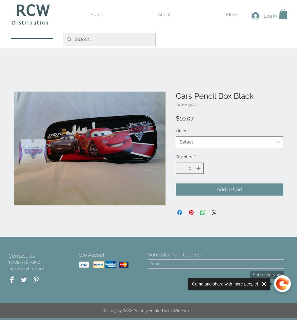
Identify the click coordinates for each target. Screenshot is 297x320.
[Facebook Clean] (11, 279)
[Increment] (199, 168)
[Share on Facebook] (179, 212)
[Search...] (108, 39)
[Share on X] (214, 212)
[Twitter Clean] (24, 279)
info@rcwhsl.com (26, 269)
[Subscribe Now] (267, 275)
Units (181, 130)
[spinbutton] (189, 168)
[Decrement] (180, 168)
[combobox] (229, 142)
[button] (283, 14)
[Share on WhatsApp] (202, 212)
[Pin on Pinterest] (191, 212)
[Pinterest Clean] (36, 279)
